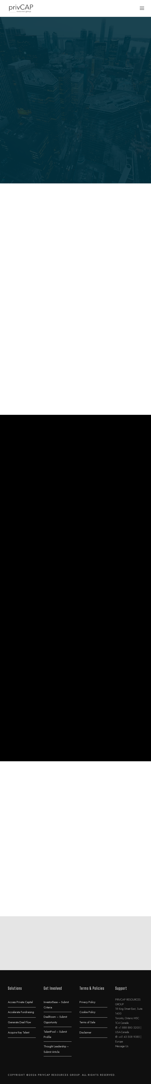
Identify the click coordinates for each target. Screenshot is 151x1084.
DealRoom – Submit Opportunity (55, 1019)
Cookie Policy (87, 1012)
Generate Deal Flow (19, 1022)
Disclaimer (85, 1032)
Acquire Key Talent (18, 1032)
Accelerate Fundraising (21, 1012)
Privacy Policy (87, 1002)
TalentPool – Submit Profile (55, 1034)
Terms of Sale (87, 1022)
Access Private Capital (20, 1002)
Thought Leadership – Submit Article (56, 1049)
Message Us (121, 1046)
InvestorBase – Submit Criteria (56, 1004)
